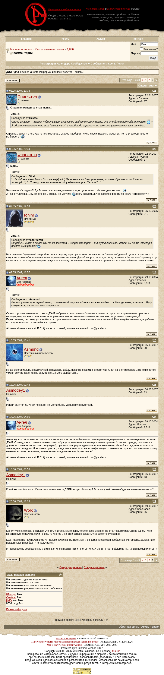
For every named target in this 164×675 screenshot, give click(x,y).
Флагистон (27, 96)
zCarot (116, 651)
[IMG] (9, 600)
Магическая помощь (118, 8)
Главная (26, 38)
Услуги (101, 38)
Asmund (31, 349)
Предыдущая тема (71, 567)
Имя (133, 44)
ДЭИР (70, 49)
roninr (29, 215)
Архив (145, 626)
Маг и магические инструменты (64, 644)
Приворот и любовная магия (64, 9)
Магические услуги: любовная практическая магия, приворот (64, 641)
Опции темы (146, 85)
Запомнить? (149, 49)
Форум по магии (95, 8)
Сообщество (80, 63)
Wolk (28, 510)
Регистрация (48, 63)
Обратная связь (129, 626)
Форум (65, 38)
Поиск (120, 63)
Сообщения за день (103, 63)
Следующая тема (94, 567)
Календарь (63, 63)
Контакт (138, 38)
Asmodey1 (15, 390)
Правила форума (16, 609)
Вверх (155, 626)
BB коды (11, 594)
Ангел (21, 278)
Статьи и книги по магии (49, 49)
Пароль (135, 53)
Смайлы (11, 597)
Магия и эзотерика (21, 49)
